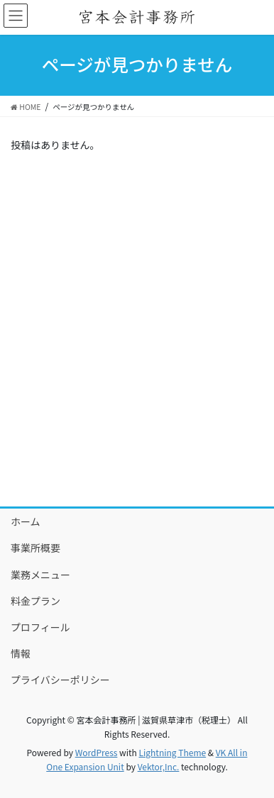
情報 (21, 653)
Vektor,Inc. (159, 766)
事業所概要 (35, 548)
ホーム (25, 521)
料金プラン (35, 601)
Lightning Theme (172, 752)
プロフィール (40, 627)
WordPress (96, 752)
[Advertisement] (137, 350)
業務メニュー (40, 574)
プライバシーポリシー (60, 679)
